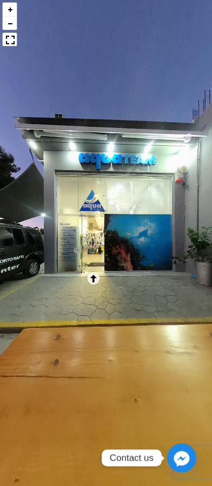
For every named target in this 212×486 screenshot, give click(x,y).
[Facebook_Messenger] (181, 458)
